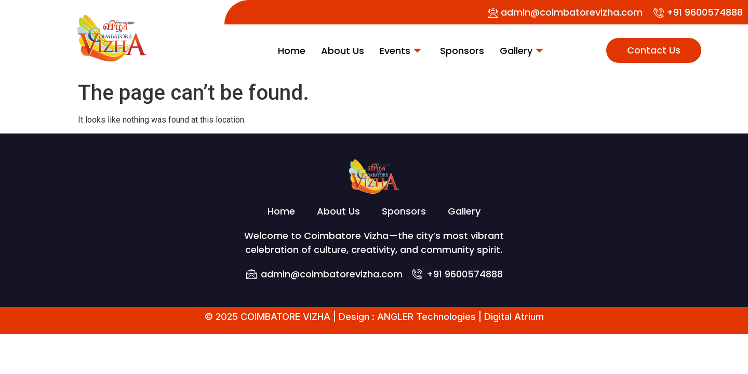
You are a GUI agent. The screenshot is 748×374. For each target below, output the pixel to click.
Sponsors (462, 50)
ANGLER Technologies (426, 316)
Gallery (521, 50)
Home (291, 50)
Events (400, 50)
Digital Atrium (514, 316)
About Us (342, 50)
